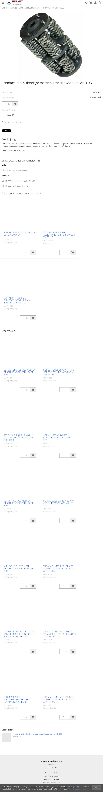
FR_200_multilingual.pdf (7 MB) (15, 186)
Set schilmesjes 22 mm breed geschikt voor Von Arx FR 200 (18, 438)
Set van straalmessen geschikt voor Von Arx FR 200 (58, 438)
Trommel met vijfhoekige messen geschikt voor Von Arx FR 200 (36, 8)
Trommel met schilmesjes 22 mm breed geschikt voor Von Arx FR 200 (59, 634)
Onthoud (9, 115)
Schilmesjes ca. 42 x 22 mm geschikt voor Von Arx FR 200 (58, 503)
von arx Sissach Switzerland (14, 170)
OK (96, 788)
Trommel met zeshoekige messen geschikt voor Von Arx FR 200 (59, 568)
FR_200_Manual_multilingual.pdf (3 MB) (18, 181)
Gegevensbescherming (77, 789)
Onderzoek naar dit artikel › (12, 122)
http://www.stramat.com (51, 783)
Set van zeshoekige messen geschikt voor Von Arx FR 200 (20, 372)
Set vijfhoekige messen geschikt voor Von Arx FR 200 (18, 503)
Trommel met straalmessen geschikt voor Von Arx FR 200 (17, 699)
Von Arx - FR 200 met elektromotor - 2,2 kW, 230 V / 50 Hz (59, 235)
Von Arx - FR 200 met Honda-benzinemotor (20, 233)
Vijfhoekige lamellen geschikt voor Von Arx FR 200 (18, 568)
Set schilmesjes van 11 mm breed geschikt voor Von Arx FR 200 (58, 372)
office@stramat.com (51, 779)
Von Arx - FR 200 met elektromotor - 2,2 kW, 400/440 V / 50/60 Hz (17, 300)
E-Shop (5, 8)
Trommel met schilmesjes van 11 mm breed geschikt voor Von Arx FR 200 (19, 634)
